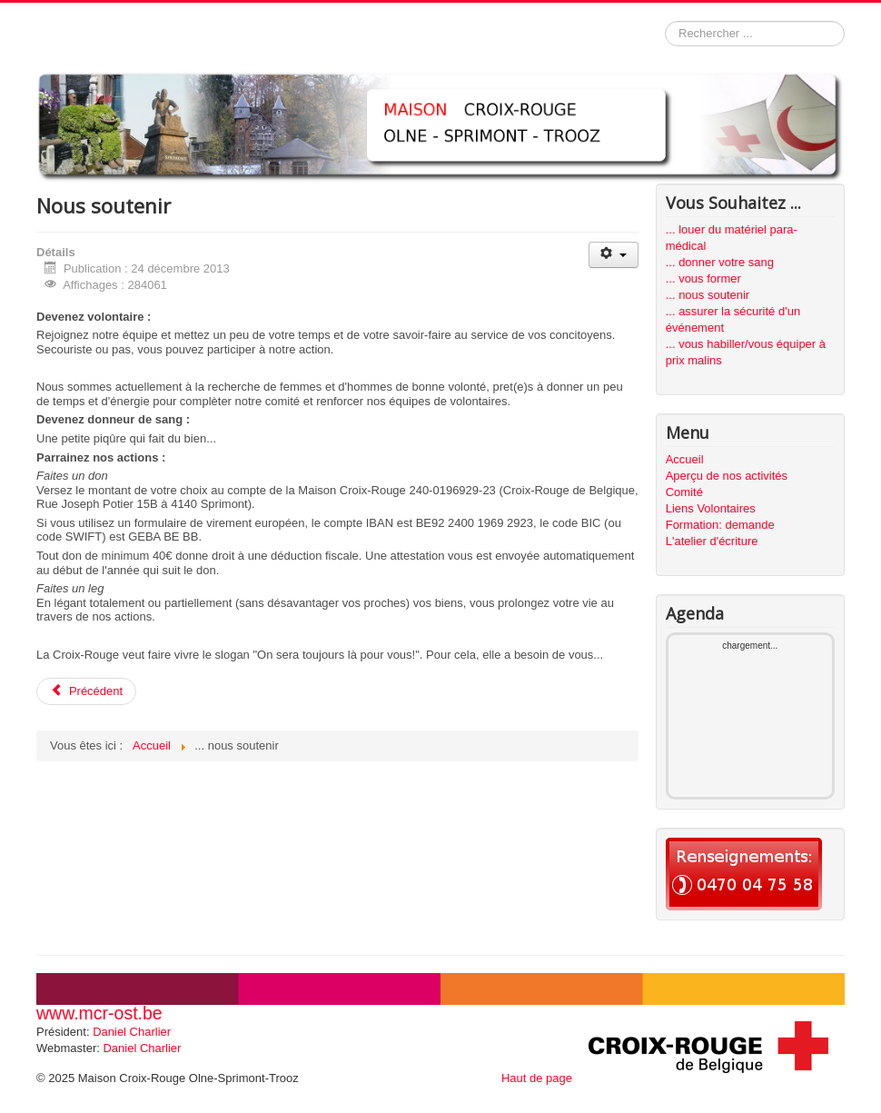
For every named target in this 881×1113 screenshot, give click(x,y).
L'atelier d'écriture (712, 541)
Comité (684, 492)
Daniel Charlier (132, 1031)
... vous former (703, 278)
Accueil (685, 459)
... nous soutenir (708, 295)
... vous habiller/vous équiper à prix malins (746, 352)
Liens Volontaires (711, 508)
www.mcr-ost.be (99, 1013)
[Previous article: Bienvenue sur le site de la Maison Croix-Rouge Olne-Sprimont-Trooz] (86, 691)
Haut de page (536, 1078)
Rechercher (665, 21)
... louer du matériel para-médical (731, 238)
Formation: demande (720, 525)
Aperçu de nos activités (726, 475)
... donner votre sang (720, 262)
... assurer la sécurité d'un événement (733, 319)
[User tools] (613, 255)
